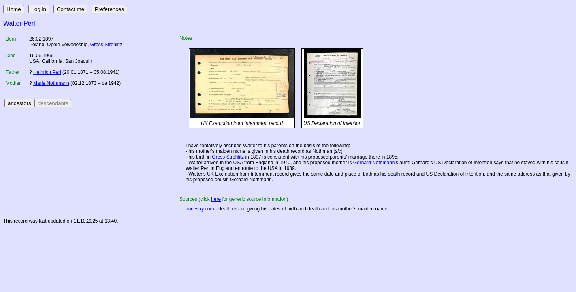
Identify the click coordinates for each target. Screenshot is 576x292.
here (216, 199)
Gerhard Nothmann (374, 162)
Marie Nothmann (51, 83)
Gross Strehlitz (106, 44)
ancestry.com (200, 209)
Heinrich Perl (47, 72)
